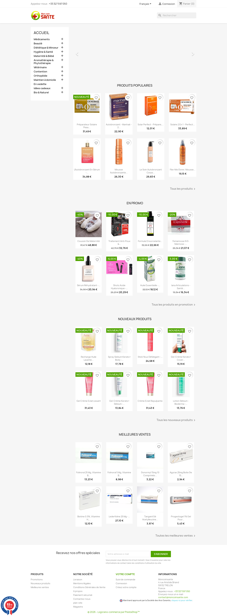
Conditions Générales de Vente (89, 587)
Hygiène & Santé (43, 51)
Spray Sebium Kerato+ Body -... (119, 358)
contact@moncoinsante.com (173, 597)
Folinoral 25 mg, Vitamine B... (88, 474)
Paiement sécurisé (82, 595)
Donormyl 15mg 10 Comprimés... (150, 474)
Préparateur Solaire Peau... (87, 126)
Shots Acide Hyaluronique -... (119, 287)
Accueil (41, 32)
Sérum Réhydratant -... (88, 285)
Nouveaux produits (40, 583)
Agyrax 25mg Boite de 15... (181, 474)
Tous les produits (183, 189)
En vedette (40, 84)
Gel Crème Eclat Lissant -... (89, 402)
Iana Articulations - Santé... (180, 287)
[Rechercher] (176, 15)
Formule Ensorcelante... (150, 241)
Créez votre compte (126, 587)
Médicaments (42, 39)
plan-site (77, 602)
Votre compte (125, 574)
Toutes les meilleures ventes (175, 536)
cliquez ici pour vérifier (181, 600)
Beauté (38, 43)
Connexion (121, 583)
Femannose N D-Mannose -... (181, 243)
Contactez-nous (81, 598)
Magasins (78, 606)
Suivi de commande (125, 579)
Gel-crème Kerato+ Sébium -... (119, 402)
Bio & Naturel (41, 92)
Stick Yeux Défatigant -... (150, 356)
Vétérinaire (40, 67)
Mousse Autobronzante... (119, 171)
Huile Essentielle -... (150, 285)
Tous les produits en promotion (174, 305)
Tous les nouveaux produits (176, 420)
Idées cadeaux (42, 88)
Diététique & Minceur (46, 47)
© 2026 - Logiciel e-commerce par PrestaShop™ (114, 612)
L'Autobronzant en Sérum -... (87, 171)
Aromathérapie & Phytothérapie (44, 62)
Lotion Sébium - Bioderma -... (181, 402)
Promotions (37, 579)
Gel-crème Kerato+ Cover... (181, 358)
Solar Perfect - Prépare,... (151, 124)
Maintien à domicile (45, 80)
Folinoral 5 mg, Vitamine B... (119, 474)
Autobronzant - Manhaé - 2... (119, 126)
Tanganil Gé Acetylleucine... (150, 518)
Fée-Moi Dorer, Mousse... (182, 169)
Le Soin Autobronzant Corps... (151, 171)
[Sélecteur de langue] (145, 4)
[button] (82, 52)
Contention (40, 71)
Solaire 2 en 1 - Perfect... (182, 124)
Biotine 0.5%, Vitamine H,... (88, 518)
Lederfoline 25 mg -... (119, 516)
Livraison (77, 579)
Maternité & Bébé (44, 56)
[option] (134, 52)
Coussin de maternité (88, 241)
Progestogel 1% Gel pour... (181, 518)
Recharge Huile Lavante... (88, 358)
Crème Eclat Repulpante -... (150, 402)
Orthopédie (40, 75)
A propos (77, 591)
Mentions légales (82, 583)
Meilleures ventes (40, 587)
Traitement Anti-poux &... (119, 243)
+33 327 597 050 (58, 3)
